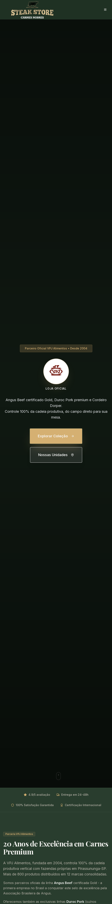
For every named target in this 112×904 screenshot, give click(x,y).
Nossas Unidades (56, 455)
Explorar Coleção (56, 436)
